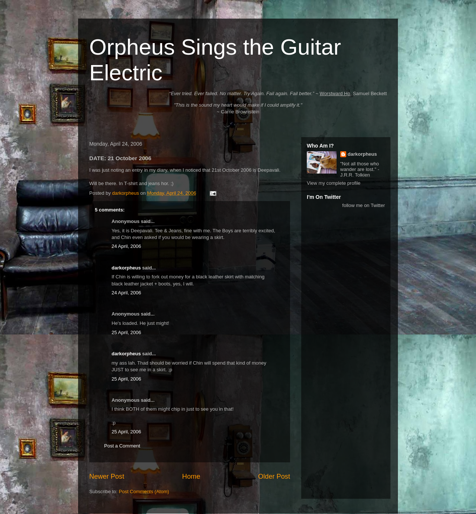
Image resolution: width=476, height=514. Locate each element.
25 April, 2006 (126, 332)
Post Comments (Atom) (144, 491)
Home (191, 476)
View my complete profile (333, 183)
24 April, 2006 (126, 246)
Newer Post (106, 476)
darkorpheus (126, 268)
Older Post (274, 476)
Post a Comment (122, 446)
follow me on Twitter (363, 205)
